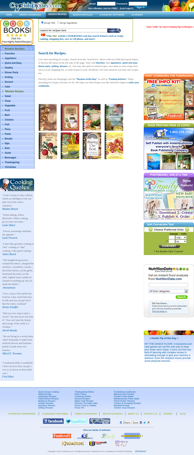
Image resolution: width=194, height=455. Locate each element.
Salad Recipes (45, 394)
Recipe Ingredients (68, 23)
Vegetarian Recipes (47, 396)
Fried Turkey (80, 394)
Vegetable (10, 105)
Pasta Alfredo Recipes (48, 398)
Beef (7, 115)
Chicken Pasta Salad (123, 396)
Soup (7, 101)
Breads (9, 138)
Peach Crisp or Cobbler (85, 405)
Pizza (7, 129)
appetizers (116, 63)
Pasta (8, 134)
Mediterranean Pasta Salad (126, 398)
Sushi (8, 153)
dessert (63, 66)
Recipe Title (49, 23)
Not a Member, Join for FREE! (103, 8)
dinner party (44, 66)
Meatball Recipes (122, 405)
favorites (100, 63)
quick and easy (129, 63)
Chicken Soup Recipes (124, 408)
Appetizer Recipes (46, 405)
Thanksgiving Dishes (84, 392)
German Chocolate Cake (86, 403)
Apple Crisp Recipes (84, 401)
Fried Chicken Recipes (124, 401)
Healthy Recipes (45, 403)
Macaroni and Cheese (124, 394)
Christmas (10, 167)
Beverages (10, 157)
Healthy (9, 67)
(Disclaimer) (140, 451)
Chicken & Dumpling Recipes (127, 403)
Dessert (9, 82)
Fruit (7, 110)
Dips (7, 143)
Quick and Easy (13, 63)
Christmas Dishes (83, 396)
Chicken (9, 119)
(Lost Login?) (126, 8)
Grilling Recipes (45, 408)
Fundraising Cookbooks (125, 392)
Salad (8, 96)
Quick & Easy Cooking (48, 392)
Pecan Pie (79, 408)
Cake (7, 86)
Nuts (7, 148)
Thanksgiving (12, 162)
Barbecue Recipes (46, 401)
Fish (7, 124)
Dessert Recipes (82, 398)
